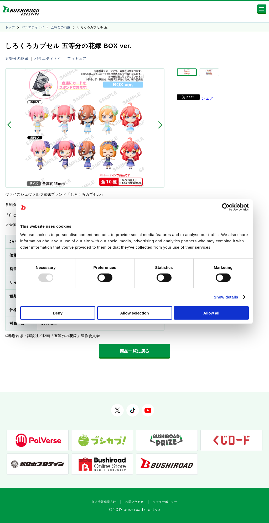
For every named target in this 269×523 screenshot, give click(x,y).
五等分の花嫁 (61, 27)
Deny (58, 313)
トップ (10, 27)
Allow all (211, 313)
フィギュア (76, 58)
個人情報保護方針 (104, 502)
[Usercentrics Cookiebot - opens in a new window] (226, 207)
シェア (207, 105)
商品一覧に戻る (134, 351)
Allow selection (134, 313)
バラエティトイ (33, 27)
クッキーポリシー (165, 502)
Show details (226, 297)
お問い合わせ (134, 502)
